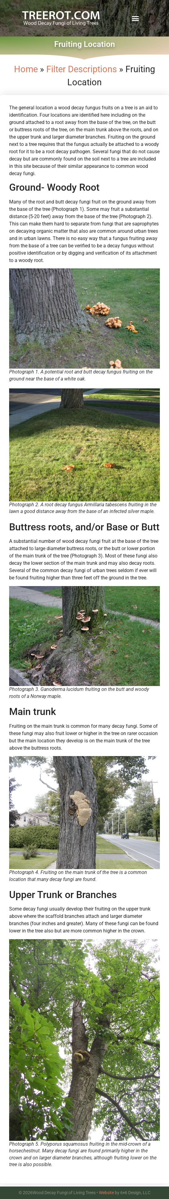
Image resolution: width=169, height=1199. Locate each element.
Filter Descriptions (81, 69)
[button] (135, 18)
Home (26, 69)
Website (106, 1192)
